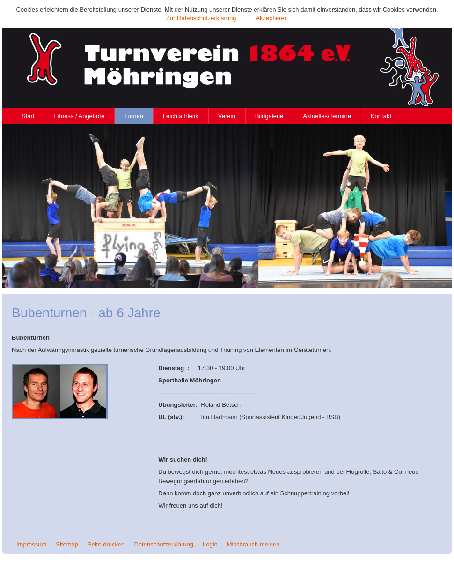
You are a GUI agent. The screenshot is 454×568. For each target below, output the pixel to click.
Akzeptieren (272, 18)
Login (210, 544)
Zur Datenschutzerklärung (201, 18)
